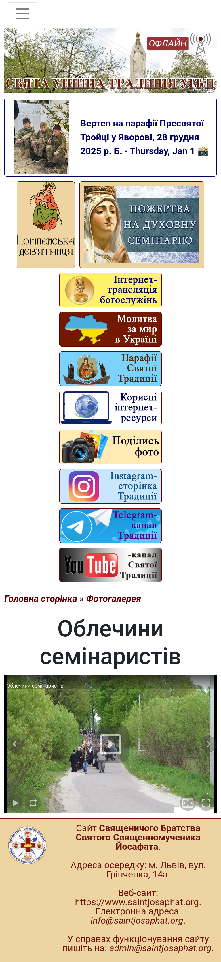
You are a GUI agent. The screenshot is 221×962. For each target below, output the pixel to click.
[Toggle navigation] (22, 13)
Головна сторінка (40, 598)
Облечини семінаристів (35, 686)
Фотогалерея (113, 598)
